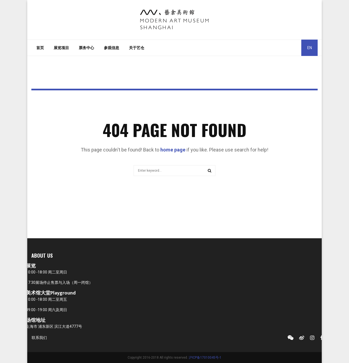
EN (309, 48)
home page (172, 150)
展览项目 (61, 48)
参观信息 (111, 48)
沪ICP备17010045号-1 (205, 357)
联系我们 (39, 337)
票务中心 (86, 48)
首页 (40, 48)
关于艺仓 (136, 48)
